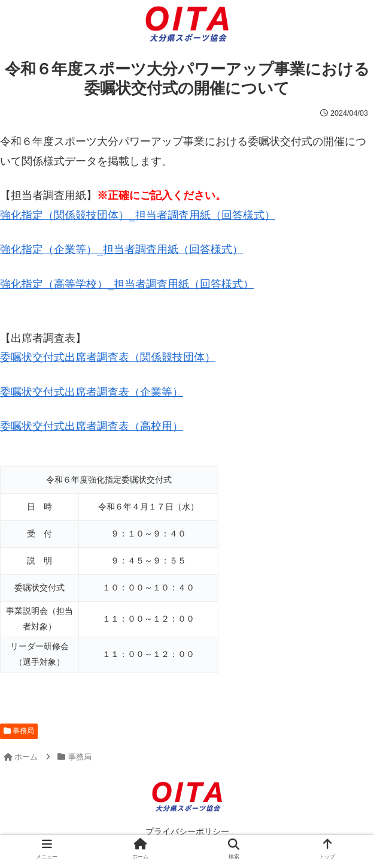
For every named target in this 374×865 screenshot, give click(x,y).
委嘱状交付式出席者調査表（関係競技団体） (107, 357)
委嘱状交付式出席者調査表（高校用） (91, 426)
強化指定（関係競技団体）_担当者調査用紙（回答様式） (137, 215)
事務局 (19, 731)
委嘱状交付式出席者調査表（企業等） (91, 392)
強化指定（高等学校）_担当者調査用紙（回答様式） (127, 284)
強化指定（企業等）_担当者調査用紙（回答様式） (121, 249)
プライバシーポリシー (187, 831)
